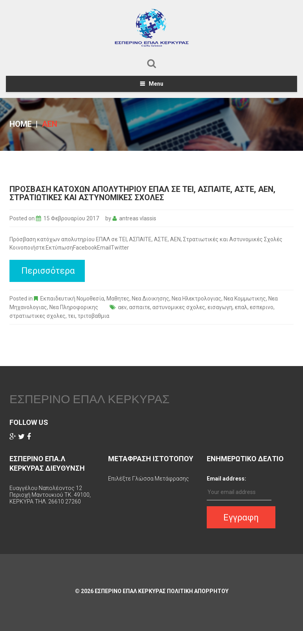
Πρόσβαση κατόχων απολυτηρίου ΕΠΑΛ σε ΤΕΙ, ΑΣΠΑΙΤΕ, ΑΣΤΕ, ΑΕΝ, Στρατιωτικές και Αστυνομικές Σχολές (142, 193)
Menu (156, 84)
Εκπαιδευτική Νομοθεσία (72, 298)
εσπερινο (261, 307)
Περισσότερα (48, 271)
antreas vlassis (137, 218)
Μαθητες (118, 298)
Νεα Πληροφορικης (73, 307)
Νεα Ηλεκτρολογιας (196, 298)
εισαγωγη (220, 307)
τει (71, 316)
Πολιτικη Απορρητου (197, 591)
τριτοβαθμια (93, 316)
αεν (122, 307)
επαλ (241, 307)
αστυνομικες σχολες (178, 307)
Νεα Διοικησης (150, 298)
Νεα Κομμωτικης (245, 298)
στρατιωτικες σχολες (37, 316)
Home (20, 124)
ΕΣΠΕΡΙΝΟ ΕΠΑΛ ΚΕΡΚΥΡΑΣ (89, 398)
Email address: (226, 478)
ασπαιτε (139, 307)
